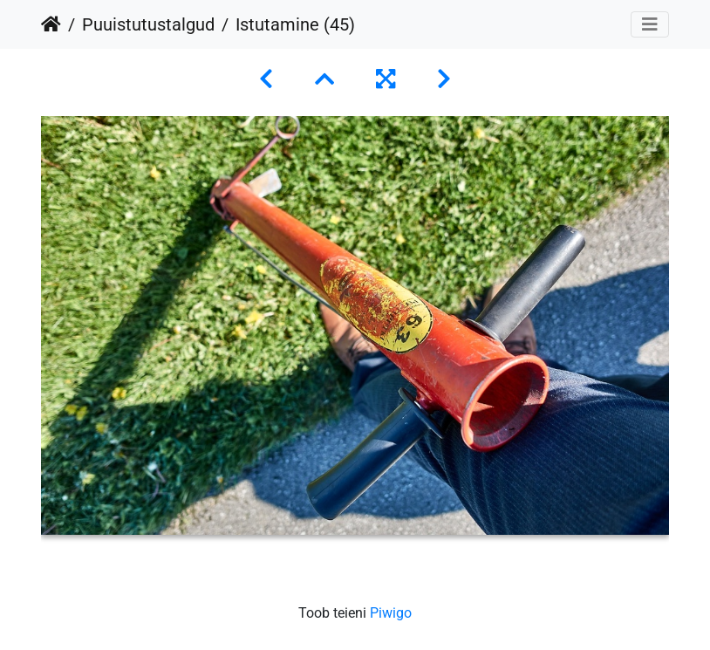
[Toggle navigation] (650, 24)
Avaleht (51, 24)
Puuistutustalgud (148, 24)
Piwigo (391, 613)
